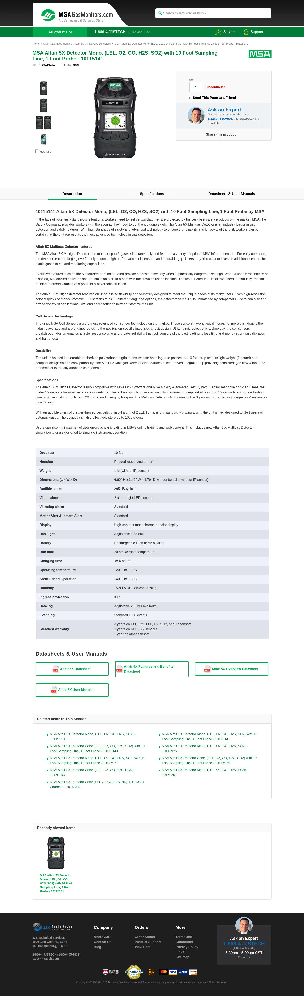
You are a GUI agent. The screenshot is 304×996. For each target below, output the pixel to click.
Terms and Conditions (184, 939)
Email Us (213, 123)
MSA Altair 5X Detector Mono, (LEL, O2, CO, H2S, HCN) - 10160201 (205, 772)
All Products (58, 32)
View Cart (142, 947)
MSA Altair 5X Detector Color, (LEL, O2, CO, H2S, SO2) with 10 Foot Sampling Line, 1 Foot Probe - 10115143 (97, 748)
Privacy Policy (187, 947)
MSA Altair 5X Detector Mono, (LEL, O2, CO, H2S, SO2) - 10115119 (93, 736)
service (225, 32)
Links (180, 952)
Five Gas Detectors (99, 43)
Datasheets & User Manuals (231, 194)
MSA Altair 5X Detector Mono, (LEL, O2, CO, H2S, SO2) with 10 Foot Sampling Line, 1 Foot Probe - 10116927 (97, 760)
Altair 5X (79, 43)
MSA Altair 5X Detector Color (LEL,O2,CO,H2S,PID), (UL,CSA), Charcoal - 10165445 (97, 784)
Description (72, 194)
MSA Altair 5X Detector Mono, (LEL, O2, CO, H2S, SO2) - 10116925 (205, 748)
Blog (97, 947)
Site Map (182, 957)
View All (43, 151)
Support (253, 32)
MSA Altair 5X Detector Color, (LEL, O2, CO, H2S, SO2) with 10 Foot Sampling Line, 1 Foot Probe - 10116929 (209, 760)
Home (36, 43)
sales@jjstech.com (46, 958)
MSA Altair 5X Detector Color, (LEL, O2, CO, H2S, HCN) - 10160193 (93, 772)
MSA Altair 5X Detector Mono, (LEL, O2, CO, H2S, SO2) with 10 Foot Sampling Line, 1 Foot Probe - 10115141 (209, 736)
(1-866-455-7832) (139, 32)
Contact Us (102, 942)
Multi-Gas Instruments (56, 43)
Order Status (145, 937)
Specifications (152, 194)
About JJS (102, 937)
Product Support (148, 942)
